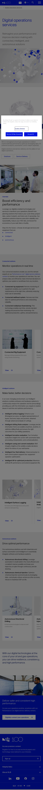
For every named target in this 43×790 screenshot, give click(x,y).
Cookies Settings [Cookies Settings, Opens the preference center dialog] (20, 128)
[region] (21, 127)
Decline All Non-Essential (14, 134)
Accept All (31, 134)
